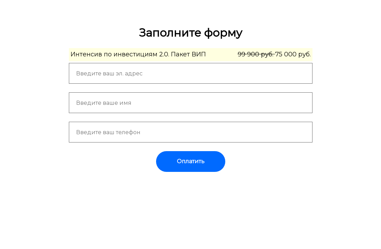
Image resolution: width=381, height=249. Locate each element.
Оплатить (191, 161)
